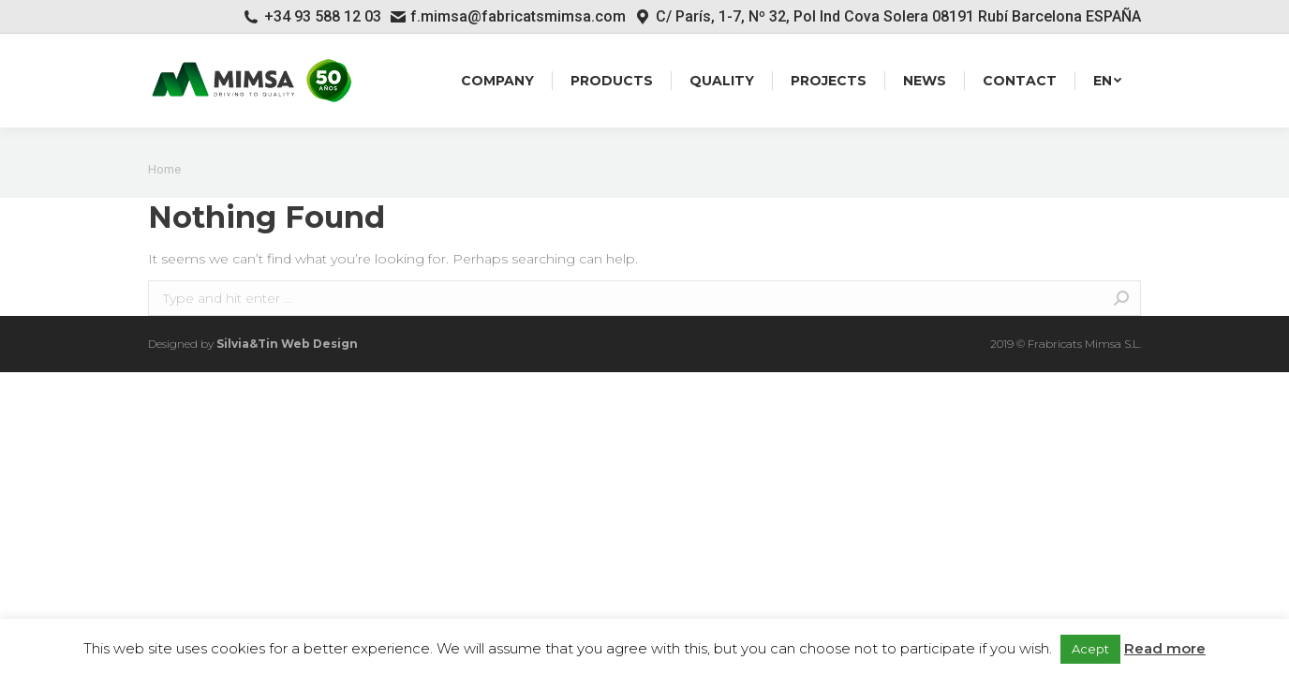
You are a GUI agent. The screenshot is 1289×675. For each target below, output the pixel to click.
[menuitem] (497, 81)
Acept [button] (1090, 648)
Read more (1165, 648)
